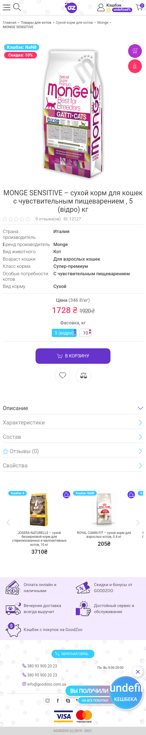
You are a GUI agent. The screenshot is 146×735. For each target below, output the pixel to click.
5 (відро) (65, 332)
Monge (102, 22)
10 (87, 332)
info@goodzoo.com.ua (44, 684)
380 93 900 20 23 (39, 666)
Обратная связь (71, 653)
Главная (9, 22)
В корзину (73, 356)
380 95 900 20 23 (39, 675)
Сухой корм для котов (74, 22)
